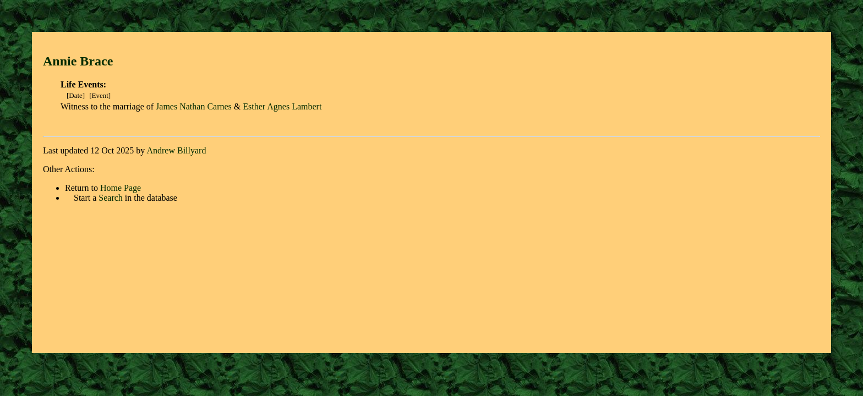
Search (111, 197)
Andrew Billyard (176, 150)
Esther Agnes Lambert (282, 106)
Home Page (120, 188)
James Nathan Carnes (194, 106)
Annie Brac (75, 61)
